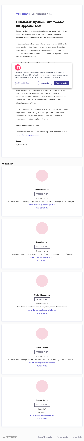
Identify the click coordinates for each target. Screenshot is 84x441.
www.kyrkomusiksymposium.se (27, 135)
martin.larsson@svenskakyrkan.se (42, 362)
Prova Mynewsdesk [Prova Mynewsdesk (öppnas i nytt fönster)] (45, 437)
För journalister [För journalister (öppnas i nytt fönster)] (63, 437)
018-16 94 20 (42, 313)
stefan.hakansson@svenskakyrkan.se (42, 310)
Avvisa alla (45, 83)
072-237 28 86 (42, 208)
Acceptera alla (61, 83)
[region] (42, 75)
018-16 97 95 (42, 418)
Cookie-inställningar (22, 83)
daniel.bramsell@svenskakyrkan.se (42, 204)
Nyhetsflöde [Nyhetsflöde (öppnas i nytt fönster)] (77, 437)
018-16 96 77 (42, 260)
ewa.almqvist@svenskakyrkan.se (42, 257)
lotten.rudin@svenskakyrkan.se (42, 415)
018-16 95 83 (42, 366)
